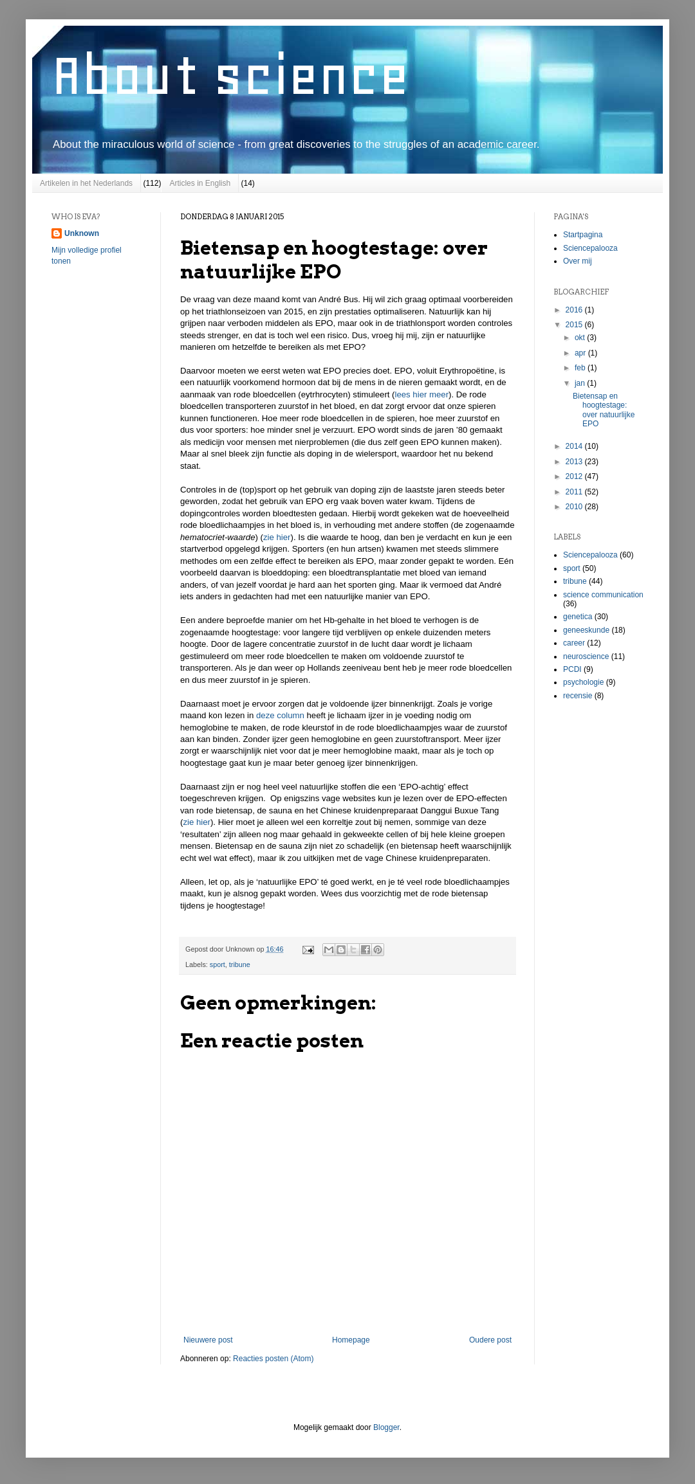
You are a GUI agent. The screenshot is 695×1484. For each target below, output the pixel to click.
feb (581, 367)
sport (217, 964)
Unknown (81, 233)
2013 (575, 461)
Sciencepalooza (590, 248)
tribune (239, 964)
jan (581, 383)
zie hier (277, 537)
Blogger (386, 1427)
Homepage (351, 1339)
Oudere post (490, 1339)
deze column (280, 715)
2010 (575, 506)
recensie (577, 695)
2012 (575, 476)
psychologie (583, 682)
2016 (575, 309)
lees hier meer (422, 394)
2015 (575, 324)
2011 (575, 491)
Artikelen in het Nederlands (86, 183)
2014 (575, 446)
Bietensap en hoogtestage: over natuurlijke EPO (604, 410)
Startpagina (582, 234)
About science (230, 75)
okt (581, 337)
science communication (603, 594)
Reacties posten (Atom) (273, 1358)
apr (581, 352)
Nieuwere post (208, 1339)
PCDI (572, 669)
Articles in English (199, 183)
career (574, 642)
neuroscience (586, 656)
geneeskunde (586, 630)
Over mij (577, 261)
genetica (577, 616)
